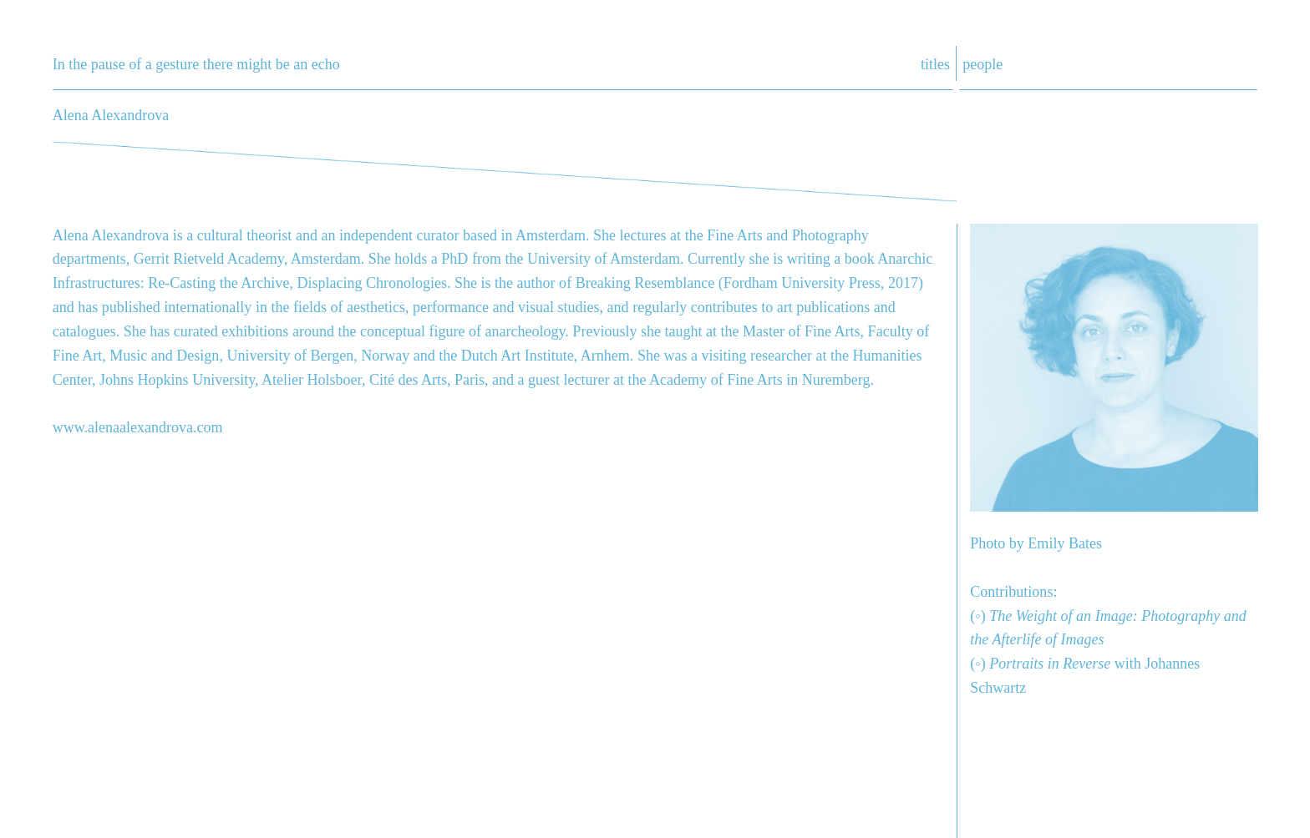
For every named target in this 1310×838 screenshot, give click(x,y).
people (982, 64)
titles (935, 64)
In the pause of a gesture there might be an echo (196, 64)
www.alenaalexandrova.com (138, 427)
